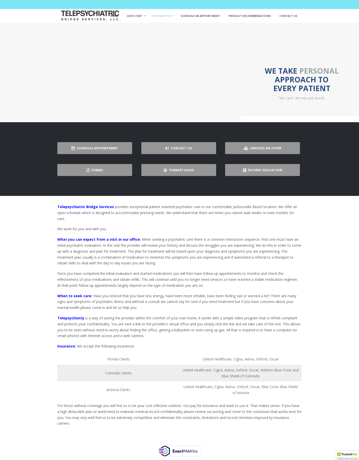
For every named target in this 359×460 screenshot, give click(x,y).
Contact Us (288, 16)
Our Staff (134, 16)
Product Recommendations (250, 16)
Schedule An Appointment (200, 16)
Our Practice (161, 16)
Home (114, 16)
